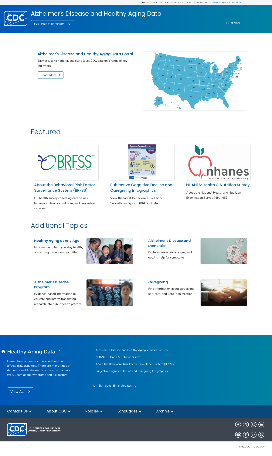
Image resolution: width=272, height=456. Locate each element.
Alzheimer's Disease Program (51, 282)
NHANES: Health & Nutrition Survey (203, 181)
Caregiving (152, 280)
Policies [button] (94, 412)
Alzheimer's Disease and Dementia (163, 242)
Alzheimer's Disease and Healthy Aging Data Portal (85, 54)
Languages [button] (129, 412)
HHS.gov (244, 447)
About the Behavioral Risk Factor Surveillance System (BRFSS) (59, 184)
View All (17, 392)
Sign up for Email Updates (115, 386)
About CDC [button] (58, 412)
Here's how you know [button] (226, 2)
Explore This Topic (49, 24)
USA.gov (259, 447)
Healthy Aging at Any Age (56, 240)
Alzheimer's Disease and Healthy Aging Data (96, 13)
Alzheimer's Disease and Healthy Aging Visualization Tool (132, 351)
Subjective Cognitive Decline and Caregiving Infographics (133, 181)
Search (235, 23)
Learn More (48, 75)
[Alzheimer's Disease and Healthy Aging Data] (39, 352)
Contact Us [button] (19, 412)
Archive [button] (165, 412)
